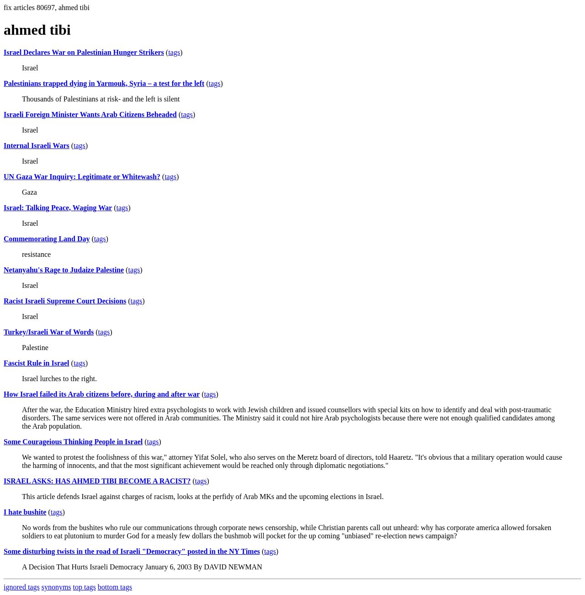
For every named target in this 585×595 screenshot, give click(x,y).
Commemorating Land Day (47, 239)
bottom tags (115, 587)
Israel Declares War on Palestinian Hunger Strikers (84, 52)
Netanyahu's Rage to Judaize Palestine (64, 270)
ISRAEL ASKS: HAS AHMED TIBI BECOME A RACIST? (97, 481)
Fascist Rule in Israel (36, 363)
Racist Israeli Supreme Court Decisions (65, 301)
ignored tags (22, 587)
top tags (84, 587)
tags (174, 52)
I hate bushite (25, 512)
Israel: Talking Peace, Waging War (58, 208)
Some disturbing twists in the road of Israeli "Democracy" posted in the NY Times (132, 551)
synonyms (56, 587)
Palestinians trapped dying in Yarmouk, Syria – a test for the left (104, 83)
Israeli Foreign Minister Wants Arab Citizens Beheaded (90, 114)
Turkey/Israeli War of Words (49, 332)
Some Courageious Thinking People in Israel (73, 442)
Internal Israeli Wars (36, 145)
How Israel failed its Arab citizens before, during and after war (102, 394)
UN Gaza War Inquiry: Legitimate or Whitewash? (82, 177)
